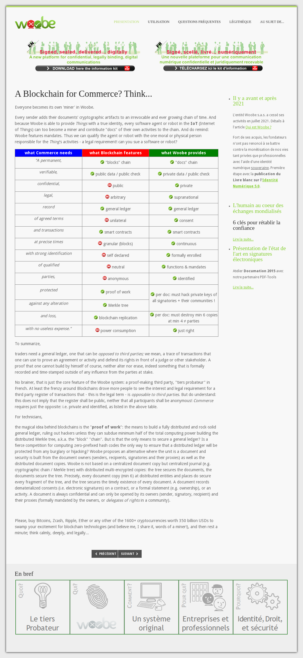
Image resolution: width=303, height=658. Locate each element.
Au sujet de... (272, 22)
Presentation (126, 22)
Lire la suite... (243, 239)
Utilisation (159, 22)
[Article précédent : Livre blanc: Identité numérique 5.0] (105, 554)
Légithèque (240, 22)
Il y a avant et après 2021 (255, 101)
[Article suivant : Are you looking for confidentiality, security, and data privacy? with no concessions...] (130, 554)
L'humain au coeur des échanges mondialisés (258, 208)
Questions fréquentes (199, 22)
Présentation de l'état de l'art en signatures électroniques (259, 253)
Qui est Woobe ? (258, 127)
